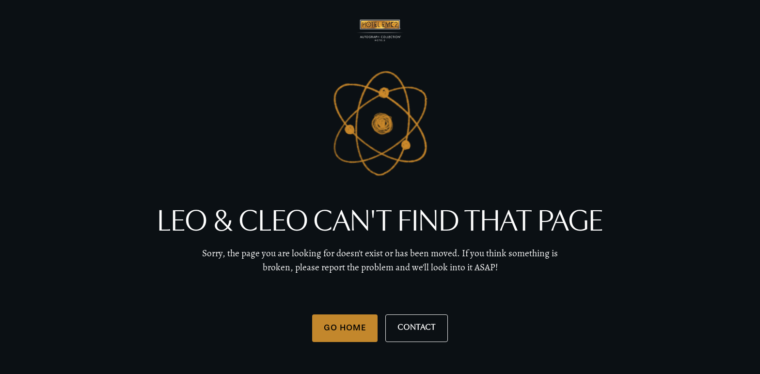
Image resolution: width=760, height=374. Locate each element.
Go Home (345, 327)
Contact (416, 328)
